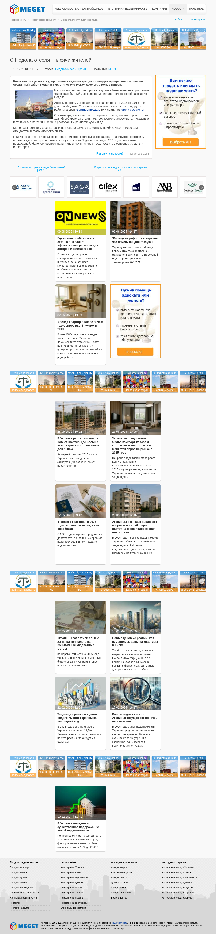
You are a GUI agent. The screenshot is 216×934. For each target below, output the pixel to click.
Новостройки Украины (72, 867)
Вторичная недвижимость (127, 8)
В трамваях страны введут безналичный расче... (41, 169)
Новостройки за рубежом (74, 902)
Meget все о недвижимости (24, 926)
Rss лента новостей (110, 153)
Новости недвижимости (43, 20)
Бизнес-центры (119, 897)
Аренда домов (119, 877)
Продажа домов (18, 877)
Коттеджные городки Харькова (178, 892)
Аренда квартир (119, 867)
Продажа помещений (21, 887)
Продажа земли (18, 882)
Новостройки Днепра (72, 882)
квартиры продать (88, 109)
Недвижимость (18, 20)
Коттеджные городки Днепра (177, 882)
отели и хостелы (132, 109)
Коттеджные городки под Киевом (179, 877)
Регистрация (198, 19)
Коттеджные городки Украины (178, 867)
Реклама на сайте (19, 908)
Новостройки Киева (71, 872)
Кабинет (179, 19)
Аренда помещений (121, 892)
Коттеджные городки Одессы (177, 887)
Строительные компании (74, 908)
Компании (159, 8)
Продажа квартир (19, 867)
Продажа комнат (19, 872)
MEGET (113, 69)
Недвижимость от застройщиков (79, 8)
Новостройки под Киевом (74, 877)
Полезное (196, 8)
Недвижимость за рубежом (24, 892)
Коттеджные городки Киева (176, 872)
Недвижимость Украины (71, 69)
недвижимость (119, 923)
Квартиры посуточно (122, 872)
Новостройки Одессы (72, 887)
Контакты (15, 902)
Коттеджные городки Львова (177, 897)
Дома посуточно (119, 882)
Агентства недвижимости (23, 897)
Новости (178, 8)
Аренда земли (118, 887)
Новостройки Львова (72, 897)
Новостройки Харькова (73, 892)
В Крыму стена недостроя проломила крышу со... (120, 169)
